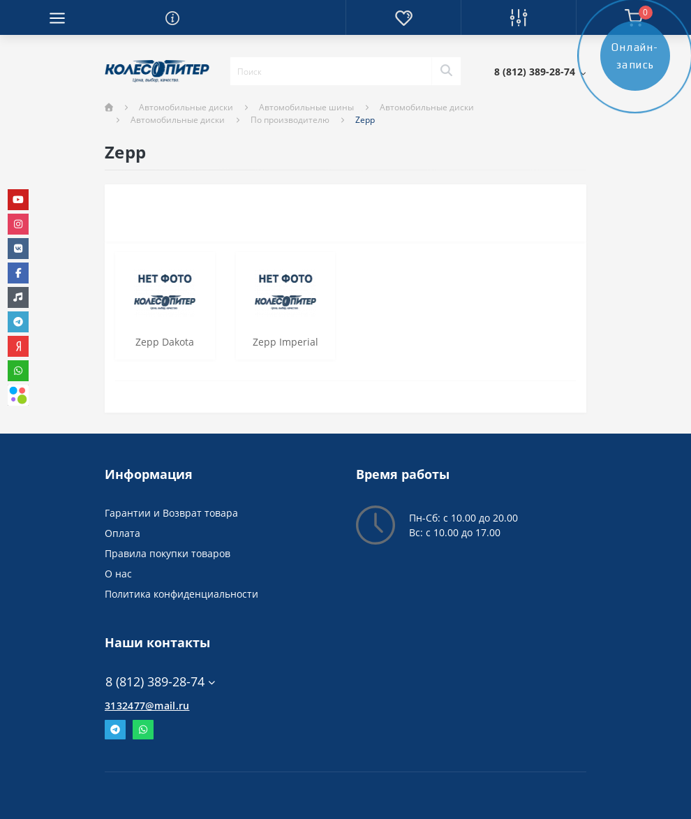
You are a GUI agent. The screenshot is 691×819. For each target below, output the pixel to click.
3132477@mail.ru (147, 705)
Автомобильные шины (306, 107)
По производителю (290, 120)
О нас (118, 573)
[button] (539, 72)
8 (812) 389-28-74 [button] (160, 682)
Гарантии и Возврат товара (171, 512)
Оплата (122, 533)
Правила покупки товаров (167, 553)
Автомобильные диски (186, 107)
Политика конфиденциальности (181, 593)
